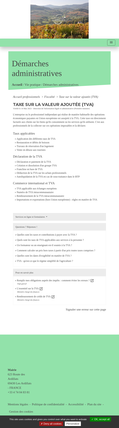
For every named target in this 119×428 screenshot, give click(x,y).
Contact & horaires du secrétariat (19, 353)
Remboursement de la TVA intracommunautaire (40, 196)
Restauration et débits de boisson (33, 142)
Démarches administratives (60, 85)
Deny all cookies (51, 423)
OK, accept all (100, 419)
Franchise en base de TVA (30, 169)
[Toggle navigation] (111, 43)
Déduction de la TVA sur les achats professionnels (41, 173)
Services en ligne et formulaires (30, 217)
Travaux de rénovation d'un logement (35, 146)
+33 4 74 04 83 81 (19, 392)
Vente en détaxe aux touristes (31, 150)
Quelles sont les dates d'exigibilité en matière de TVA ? (44, 255)
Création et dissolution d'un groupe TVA (37, 165)
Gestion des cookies (21, 411)
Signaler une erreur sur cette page (86, 309)
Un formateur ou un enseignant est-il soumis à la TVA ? (44, 245)
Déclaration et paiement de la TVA (34, 161)
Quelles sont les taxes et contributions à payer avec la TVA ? (47, 234)
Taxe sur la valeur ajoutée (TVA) (78, 96)
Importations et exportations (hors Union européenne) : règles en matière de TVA (57, 199)
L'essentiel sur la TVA (30, 288)
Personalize (72, 423)
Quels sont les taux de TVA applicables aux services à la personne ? (50, 240)
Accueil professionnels (27, 96)
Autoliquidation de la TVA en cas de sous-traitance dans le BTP (48, 176)
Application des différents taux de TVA (36, 138)
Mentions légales (18, 404)
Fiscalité (49, 96)
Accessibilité (76, 404)
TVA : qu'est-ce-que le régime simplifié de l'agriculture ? (45, 261)
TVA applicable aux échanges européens (37, 188)
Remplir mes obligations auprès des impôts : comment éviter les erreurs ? (55, 280)
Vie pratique (32, 85)
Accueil (17, 85)
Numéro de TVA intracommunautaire (35, 192)
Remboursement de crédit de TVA (36, 296)
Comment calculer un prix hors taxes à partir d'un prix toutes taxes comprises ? (56, 250)
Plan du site (94, 404)
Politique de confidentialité (48, 404)
